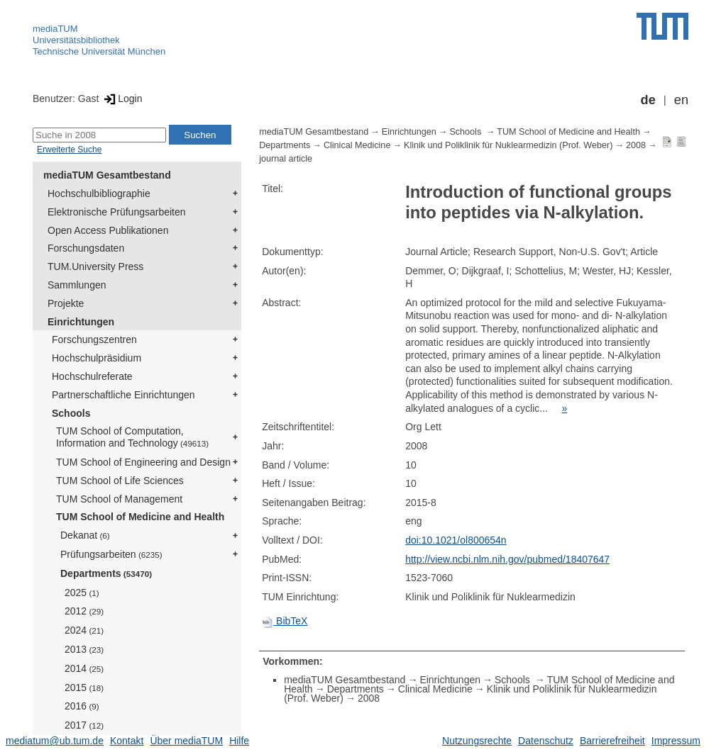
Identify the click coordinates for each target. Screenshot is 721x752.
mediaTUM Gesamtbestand (107, 175)
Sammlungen (77, 285)
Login (121, 98)
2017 (84, 725)
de (648, 100)
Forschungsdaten (86, 248)
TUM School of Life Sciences (120, 480)
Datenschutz (545, 740)
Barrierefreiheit (612, 740)
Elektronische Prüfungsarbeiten (117, 212)
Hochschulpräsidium (96, 358)
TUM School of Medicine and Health (140, 516)
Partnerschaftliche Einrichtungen (123, 394)
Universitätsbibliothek (76, 40)
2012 (84, 611)
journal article (285, 159)
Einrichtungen (81, 321)
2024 (84, 630)
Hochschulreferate (92, 376)
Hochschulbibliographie (99, 193)
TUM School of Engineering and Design (143, 462)
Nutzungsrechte (477, 740)
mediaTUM (55, 28)
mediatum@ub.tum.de (55, 740)
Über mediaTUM (186, 740)
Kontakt (126, 740)
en (681, 100)
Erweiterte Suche (69, 150)
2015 (84, 687)
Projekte (66, 303)
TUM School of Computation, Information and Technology (132, 437)
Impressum (675, 740)
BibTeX (284, 621)
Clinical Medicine (357, 145)
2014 (84, 668)
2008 (636, 145)
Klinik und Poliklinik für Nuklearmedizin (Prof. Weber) (508, 145)
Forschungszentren (94, 339)
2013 (84, 649)
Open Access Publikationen (108, 230)
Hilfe (239, 740)
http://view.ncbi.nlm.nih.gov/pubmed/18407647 (507, 559)
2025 (82, 592)
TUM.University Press (95, 266)
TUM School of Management (119, 499)
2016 (82, 706)
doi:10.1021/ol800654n (455, 540)
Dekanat (85, 535)
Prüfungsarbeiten (111, 554)
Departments (106, 573)
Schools (71, 413)
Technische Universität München (99, 51)
